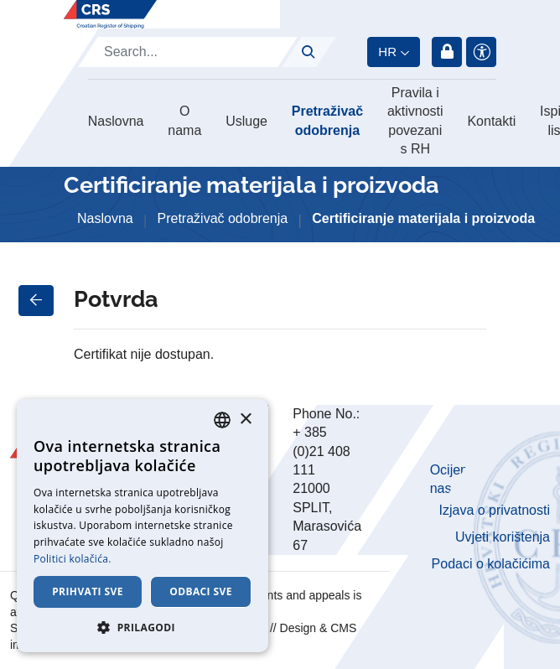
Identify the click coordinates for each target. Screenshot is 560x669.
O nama (184, 120)
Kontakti (491, 121)
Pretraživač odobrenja (327, 120)
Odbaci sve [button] (200, 591)
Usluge (246, 121)
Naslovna (116, 121)
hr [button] (387, 51)
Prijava (447, 52)
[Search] (188, 52)
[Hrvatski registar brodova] (110, 14)
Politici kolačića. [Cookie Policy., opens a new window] (72, 559)
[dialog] (142, 525)
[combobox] (222, 420)
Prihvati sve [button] (87, 591)
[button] (142, 627)
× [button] (245, 419)
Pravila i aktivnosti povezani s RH (415, 121)
